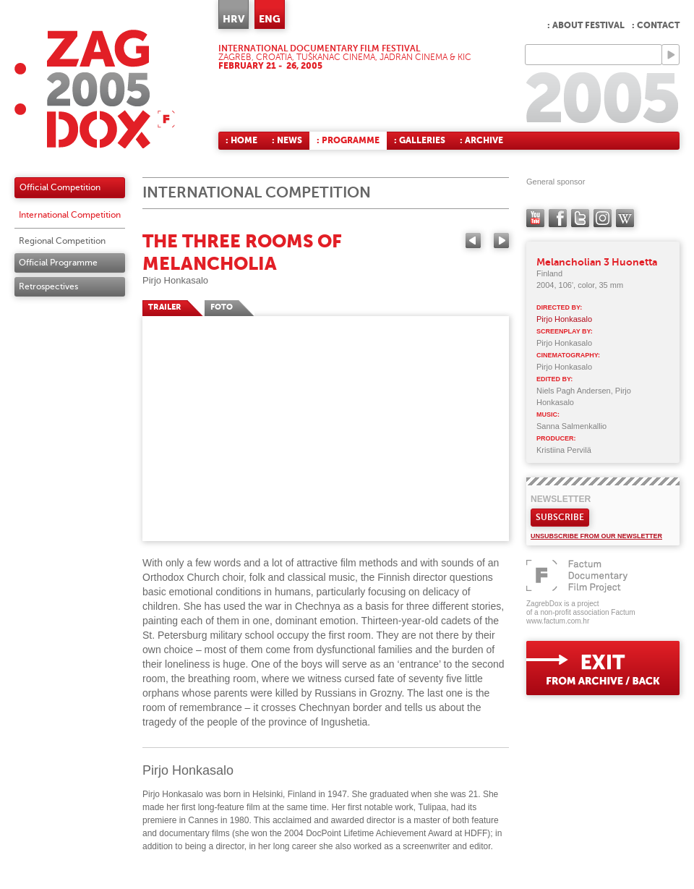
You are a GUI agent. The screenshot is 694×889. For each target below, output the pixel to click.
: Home (241, 140)
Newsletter (561, 499)
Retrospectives (48, 286)
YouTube (535, 218)
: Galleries (419, 140)
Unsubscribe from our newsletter (596, 536)
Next (501, 240)
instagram (603, 218)
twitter (580, 218)
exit (603, 668)
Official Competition (60, 187)
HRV (233, 19)
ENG (269, 19)
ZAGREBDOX (94, 88)
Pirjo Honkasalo (175, 280)
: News (287, 140)
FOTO (221, 307)
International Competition (70, 215)
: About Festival (586, 25)
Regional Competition (62, 241)
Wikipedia (625, 218)
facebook (558, 218)
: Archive (481, 140)
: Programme (348, 140)
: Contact (656, 25)
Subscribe (560, 517)
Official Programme (58, 263)
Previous (473, 240)
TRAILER (164, 307)
